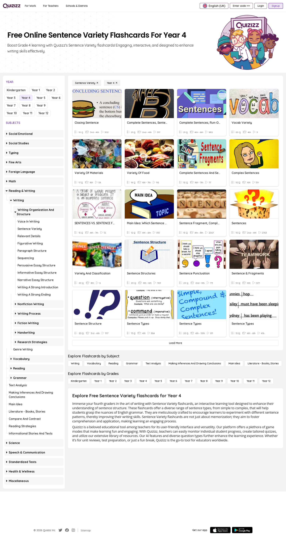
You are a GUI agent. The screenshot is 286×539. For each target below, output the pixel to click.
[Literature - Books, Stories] (263, 363)
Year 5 (40, 98)
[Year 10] (234, 381)
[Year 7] (188, 381)
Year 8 (26, 105)
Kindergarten (16, 90)
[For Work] (30, 6)
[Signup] (275, 6)
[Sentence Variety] (86, 83)
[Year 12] (266, 381)
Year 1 (36, 90)
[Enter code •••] (241, 6)
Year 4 (26, 98)
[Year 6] (173, 381)
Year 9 (41, 105)
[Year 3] (128, 381)
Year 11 (27, 113)
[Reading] (113, 363)
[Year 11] (251, 381)
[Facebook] (67, 530)
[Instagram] (73, 530)
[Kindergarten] (79, 381)
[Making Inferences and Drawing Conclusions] (194, 363)
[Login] (260, 6)
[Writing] (75, 363)
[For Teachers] (50, 6)
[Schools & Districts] (76, 6)
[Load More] (175, 343)
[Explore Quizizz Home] (11, 5)
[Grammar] (132, 363)
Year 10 (12, 113)
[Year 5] (158, 381)
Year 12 (43, 113)
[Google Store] (242, 530)
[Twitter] (60, 530)
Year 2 (50, 90)
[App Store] (220, 530)
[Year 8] (204, 381)
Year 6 (56, 98)
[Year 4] (112, 83)
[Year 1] (97, 381)
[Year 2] (113, 381)
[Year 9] (219, 381)
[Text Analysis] (153, 363)
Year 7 (11, 105)
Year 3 (11, 98)
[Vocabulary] (94, 363)
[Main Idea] (234, 363)
